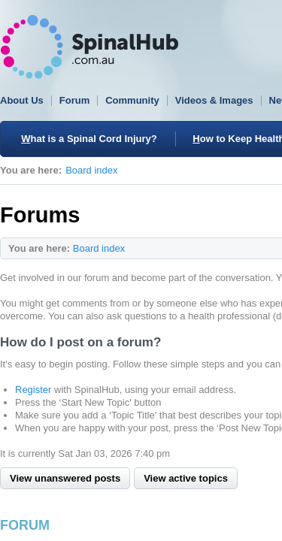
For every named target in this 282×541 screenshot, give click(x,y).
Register (33, 389)
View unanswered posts (65, 478)
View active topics (186, 478)
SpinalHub (89, 47)
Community (132, 100)
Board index (91, 170)
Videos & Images (214, 100)
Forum (74, 100)
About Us (22, 100)
